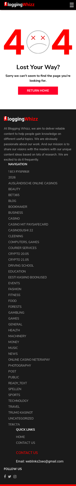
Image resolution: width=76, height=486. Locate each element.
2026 (12, 177)
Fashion (14, 289)
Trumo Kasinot (20, 413)
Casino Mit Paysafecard (28, 224)
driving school (21, 266)
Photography (19, 366)
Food (12, 301)
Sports (14, 395)
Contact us (25, 443)
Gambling (16, 313)
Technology (18, 401)
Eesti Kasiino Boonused (27, 277)
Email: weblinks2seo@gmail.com (39, 461)
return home (38, 91)
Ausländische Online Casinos (32, 183)
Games (13, 318)
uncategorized (21, 418)
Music (13, 348)
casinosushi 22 (20, 230)
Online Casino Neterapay (29, 360)
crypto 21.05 (18, 260)
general (15, 324)
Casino (14, 219)
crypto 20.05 (18, 254)
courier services (22, 248)
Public (13, 377)
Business (15, 213)
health (14, 330)
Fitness (14, 295)
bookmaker (17, 207)
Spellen (14, 389)
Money (13, 342)
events (14, 283)
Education (17, 271)
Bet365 (13, 195)
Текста (14, 424)
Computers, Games (23, 242)
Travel (14, 407)
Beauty (14, 189)
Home (20, 437)
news (13, 354)
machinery (17, 336)
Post (12, 371)
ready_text (17, 383)
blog (12, 201)
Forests (14, 307)
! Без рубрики (18, 172)
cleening (15, 236)
